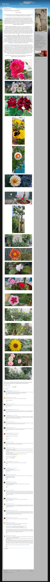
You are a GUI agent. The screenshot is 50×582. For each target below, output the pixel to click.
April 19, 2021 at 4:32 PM (14, 517)
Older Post (31, 570)
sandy (7, 421)
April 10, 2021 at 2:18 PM (15, 433)
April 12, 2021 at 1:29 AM (12, 474)
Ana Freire (7, 535)
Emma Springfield (8, 415)
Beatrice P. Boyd (8, 510)
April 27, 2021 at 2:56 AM (12, 535)
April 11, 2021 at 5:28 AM (15, 461)
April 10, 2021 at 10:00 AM (11, 421)
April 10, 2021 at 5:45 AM (12, 397)
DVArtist (7, 427)
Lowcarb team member (9, 433)
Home (19, 570)
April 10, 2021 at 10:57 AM (11, 427)
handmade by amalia (9, 461)
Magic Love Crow (8, 517)
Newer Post (6, 570)
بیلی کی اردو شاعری (37, 59)
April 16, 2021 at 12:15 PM (14, 510)
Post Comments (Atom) (10, 572)
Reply (6, 401)
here (13, 47)
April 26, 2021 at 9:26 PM (12, 522)
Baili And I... (6, 4)
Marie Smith (7, 397)
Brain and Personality (9, 46)
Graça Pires (7, 474)
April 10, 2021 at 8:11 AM (15, 409)
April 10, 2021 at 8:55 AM (14, 415)
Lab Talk (28, 53)
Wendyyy (7, 522)
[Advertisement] (14, 574)
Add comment (6, 548)
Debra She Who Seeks (9, 409)
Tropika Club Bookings (9, 527)
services (14, 531)
